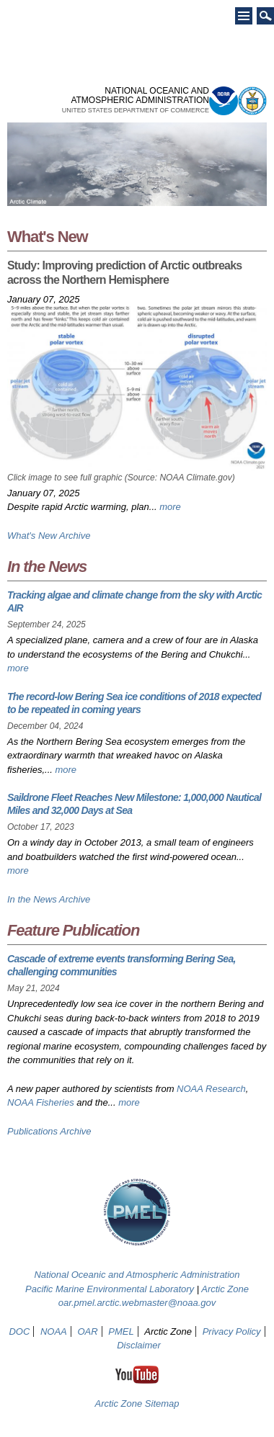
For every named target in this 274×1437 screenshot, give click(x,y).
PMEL (120, 1331)
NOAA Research (211, 1088)
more (170, 506)
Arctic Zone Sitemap (136, 1403)
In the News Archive (48, 899)
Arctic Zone (225, 1289)
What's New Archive (48, 535)
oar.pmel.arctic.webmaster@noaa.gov (137, 1302)
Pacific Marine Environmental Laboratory (109, 1289)
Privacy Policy (232, 1331)
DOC (19, 1331)
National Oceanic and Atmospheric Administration (136, 1274)
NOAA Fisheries (40, 1102)
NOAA (53, 1331)
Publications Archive (49, 1131)
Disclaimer (139, 1345)
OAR (87, 1331)
